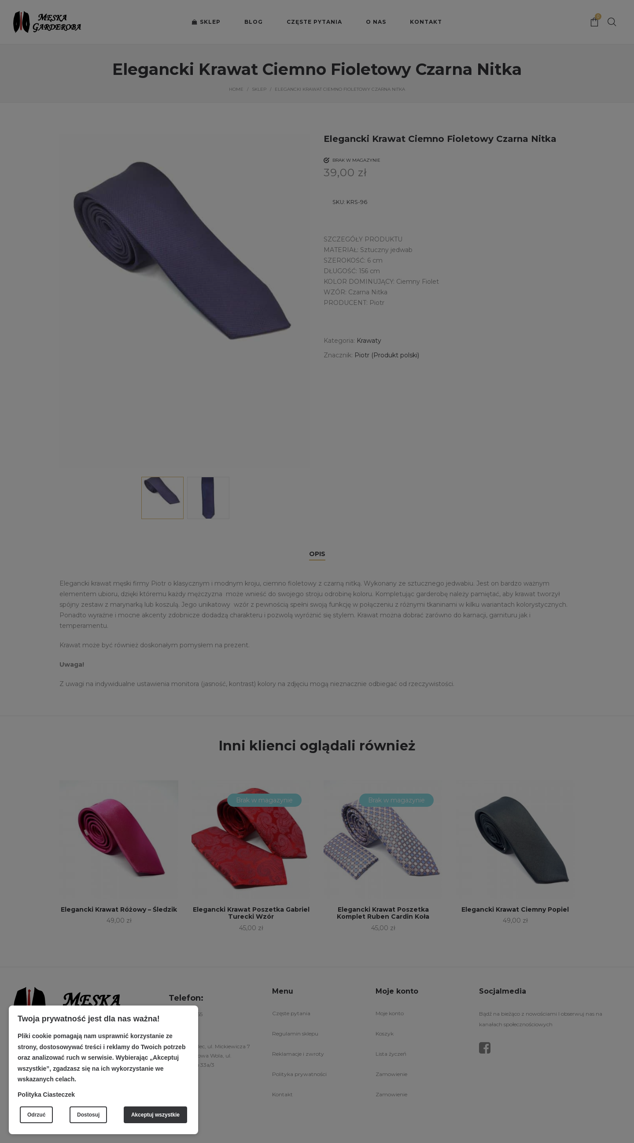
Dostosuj (88, 1115)
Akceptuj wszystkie (155, 1115)
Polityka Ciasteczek (46, 1094)
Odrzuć (36, 1115)
